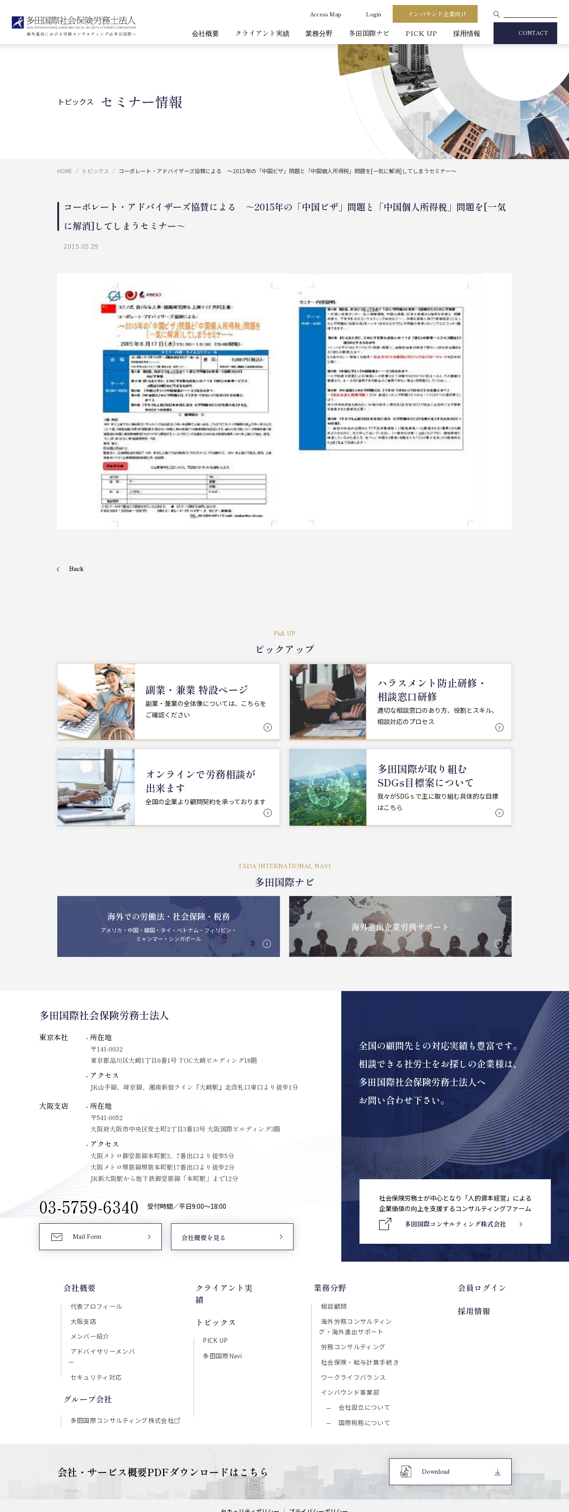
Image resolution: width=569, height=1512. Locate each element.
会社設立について (364, 1320)
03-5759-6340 (89, 1114)
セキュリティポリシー (249, 1426)
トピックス (95, 171)
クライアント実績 (262, 33)
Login (373, 14)
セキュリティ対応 (94, 1277)
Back (76, 477)
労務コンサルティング (355, 1256)
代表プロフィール (94, 1212)
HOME (64, 171)
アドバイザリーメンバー (104, 1261)
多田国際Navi (222, 1250)
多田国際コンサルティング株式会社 (120, 1320)
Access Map (325, 14)
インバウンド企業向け (437, 14)
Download (435, 1386)
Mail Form (87, 1146)
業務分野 (319, 33)
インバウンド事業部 (352, 1304)
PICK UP (421, 33)
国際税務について (364, 1336)
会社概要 (205, 33)
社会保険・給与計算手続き (362, 1272)
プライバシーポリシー (319, 1426)
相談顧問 (336, 1212)
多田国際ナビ (369, 33)
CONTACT (533, 33)
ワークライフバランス (356, 1288)
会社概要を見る (203, 1146)
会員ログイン (487, 1195)
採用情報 (466, 33)
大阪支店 (81, 1229)
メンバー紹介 (88, 1245)
